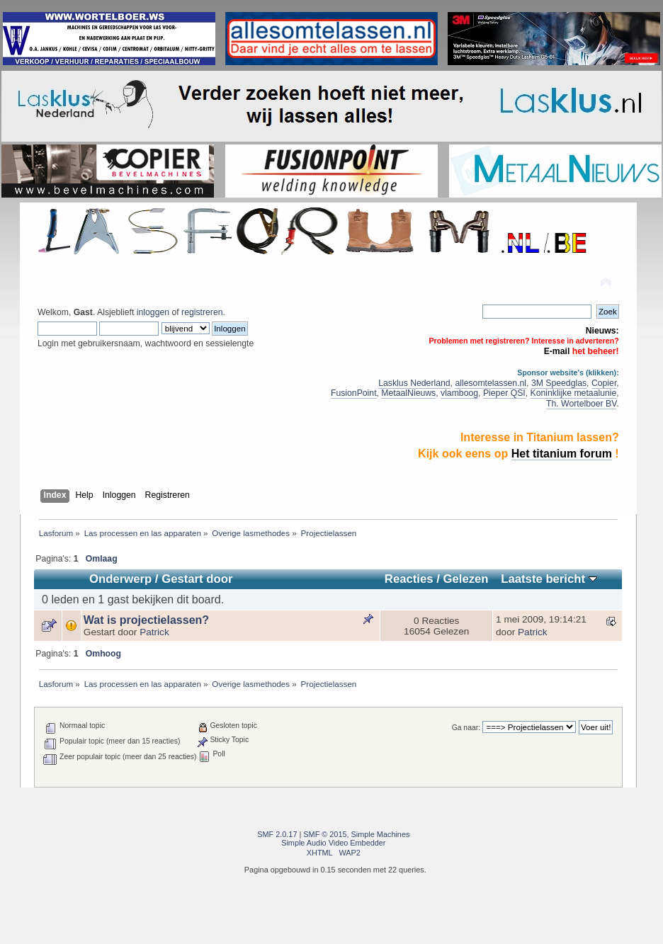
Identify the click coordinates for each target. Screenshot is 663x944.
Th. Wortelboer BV (581, 404)
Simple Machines (380, 834)
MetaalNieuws (408, 393)
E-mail (557, 351)
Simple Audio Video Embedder (333, 842)
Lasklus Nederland (414, 383)
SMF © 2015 (324, 834)
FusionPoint (354, 393)
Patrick (154, 632)
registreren (201, 312)
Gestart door (197, 579)
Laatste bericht (548, 579)
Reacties (409, 579)
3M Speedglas (558, 383)
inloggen (153, 312)
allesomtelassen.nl (490, 383)
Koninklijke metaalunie (574, 393)
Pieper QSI (504, 393)
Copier (603, 383)
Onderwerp (120, 579)
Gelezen (465, 579)
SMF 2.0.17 (277, 834)
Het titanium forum (561, 454)
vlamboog (459, 393)
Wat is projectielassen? (146, 620)
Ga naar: (466, 728)
